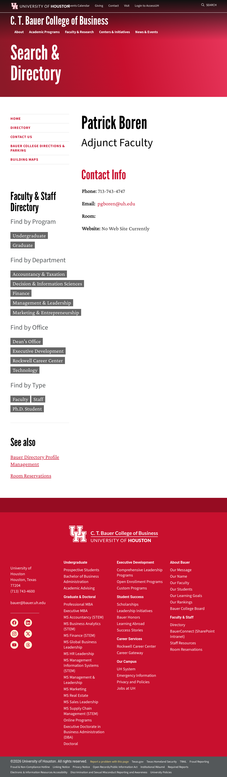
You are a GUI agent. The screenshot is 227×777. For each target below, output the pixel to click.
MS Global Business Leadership (80, 644)
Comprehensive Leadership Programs (139, 572)
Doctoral (71, 744)
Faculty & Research (79, 32)
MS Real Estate (76, 695)
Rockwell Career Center (38, 361)
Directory (20, 127)
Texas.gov (137, 762)
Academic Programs (44, 32)
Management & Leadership (42, 303)
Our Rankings (181, 602)
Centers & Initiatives (114, 32)
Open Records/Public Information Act (115, 767)
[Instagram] (14, 634)
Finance (21, 293)
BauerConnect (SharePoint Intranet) (192, 634)
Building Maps (24, 159)
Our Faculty (179, 583)
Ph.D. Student (27, 409)
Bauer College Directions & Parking (37, 148)
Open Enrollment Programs (140, 582)
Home (15, 118)
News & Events (146, 32)
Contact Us (21, 136)
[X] (28, 634)
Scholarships (128, 604)
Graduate (23, 245)
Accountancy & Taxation (39, 274)
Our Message (181, 570)
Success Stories (130, 630)
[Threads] (28, 645)
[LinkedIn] (28, 623)
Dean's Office (27, 341)
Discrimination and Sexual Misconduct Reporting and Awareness (108, 772)
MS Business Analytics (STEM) (82, 626)
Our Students (181, 589)
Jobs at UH (126, 688)
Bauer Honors (128, 617)
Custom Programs (132, 588)
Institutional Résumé (153, 767)
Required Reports (178, 767)
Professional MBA (78, 604)
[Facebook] (14, 623)
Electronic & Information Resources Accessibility (38, 772)
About (19, 32)
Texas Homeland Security (162, 762)
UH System (126, 669)
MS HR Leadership (79, 654)
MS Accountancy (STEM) (84, 617)
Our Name (178, 576)
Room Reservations (30, 476)
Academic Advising (79, 588)
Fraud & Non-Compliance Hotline (30, 767)
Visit (126, 6)
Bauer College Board (187, 608)
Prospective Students (81, 570)
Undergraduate (29, 235)
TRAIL (183, 762)
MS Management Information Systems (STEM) (81, 665)
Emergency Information (136, 675)
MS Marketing (75, 689)
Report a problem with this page (109, 762)
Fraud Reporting (199, 762)
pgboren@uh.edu (115, 203)
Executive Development (38, 351)
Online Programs (78, 720)
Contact (113, 6)
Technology (25, 370)
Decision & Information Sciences (47, 283)
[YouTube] (14, 645)
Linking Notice (61, 767)
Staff (38, 399)
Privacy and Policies (133, 682)
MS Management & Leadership (79, 680)
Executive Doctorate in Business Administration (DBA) (84, 732)
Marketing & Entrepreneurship (46, 312)
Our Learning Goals (186, 596)
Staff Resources (183, 643)
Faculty (20, 399)
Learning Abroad (131, 624)
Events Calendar (79, 6)
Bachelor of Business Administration (81, 579)
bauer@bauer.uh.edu (28, 603)
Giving (99, 6)
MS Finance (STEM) (79, 635)
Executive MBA (76, 611)
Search (209, 5)
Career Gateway (130, 653)
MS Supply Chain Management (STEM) (81, 711)
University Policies (161, 772)
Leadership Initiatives (135, 611)
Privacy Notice (81, 767)
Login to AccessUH (147, 6)
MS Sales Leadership (81, 702)
